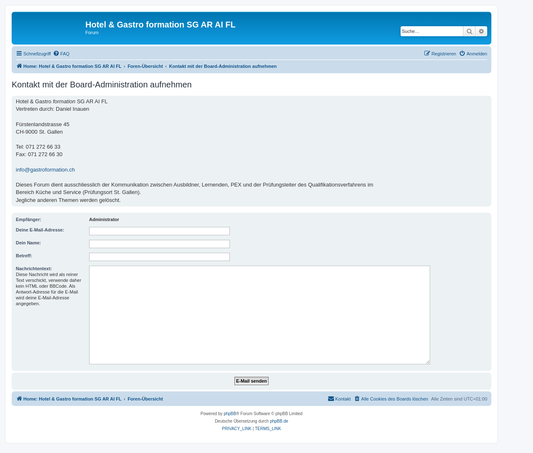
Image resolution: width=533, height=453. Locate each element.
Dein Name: (28, 242)
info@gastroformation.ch (45, 170)
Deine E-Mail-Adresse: (40, 229)
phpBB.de (279, 421)
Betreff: (24, 255)
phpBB (230, 413)
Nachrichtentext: (34, 268)
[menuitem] (61, 54)
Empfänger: (28, 219)
